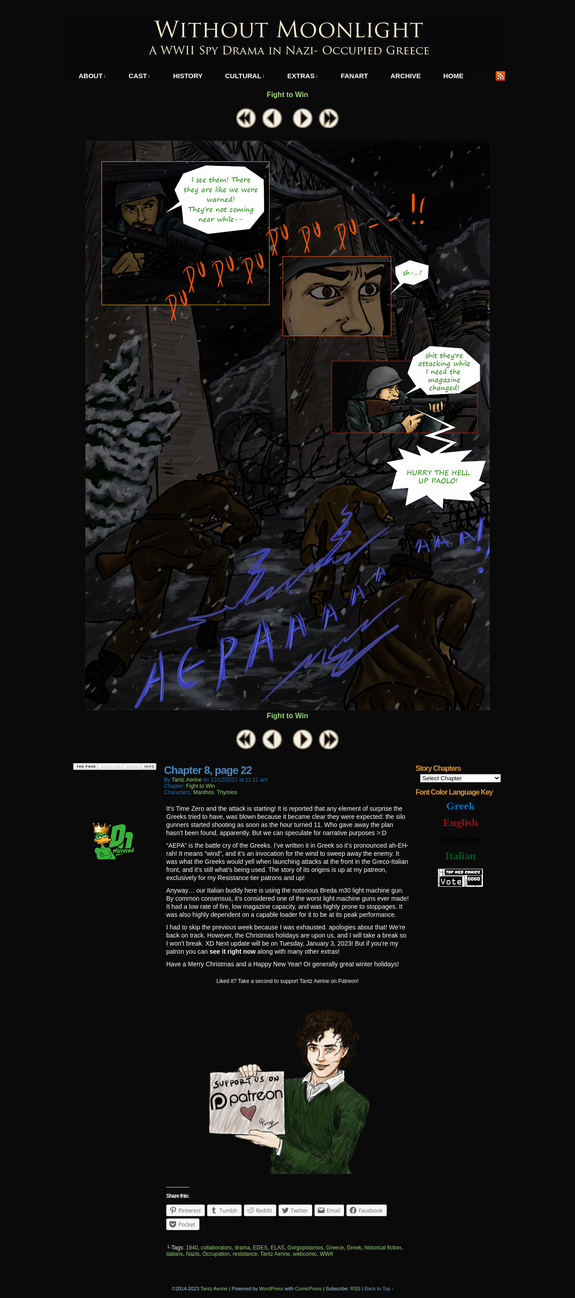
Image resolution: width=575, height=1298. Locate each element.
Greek (354, 1248)
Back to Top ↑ (379, 1288)
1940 (192, 1248)
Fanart (354, 76)
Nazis (192, 1254)
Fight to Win (287, 94)
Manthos (203, 792)
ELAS (277, 1248)
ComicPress (308, 1288)
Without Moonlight (287, 38)
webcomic (305, 1254)
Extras (303, 75)
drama (242, 1248)
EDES (260, 1248)
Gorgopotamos (305, 1248)
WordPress (271, 1288)
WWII (326, 1254)
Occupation (216, 1254)
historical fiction (382, 1248)
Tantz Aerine (275, 1254)
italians (174, 1254)
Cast (139, 75)
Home (453, 76)
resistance (245, 1254)
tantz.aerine (187, 780)
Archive (405, 76)
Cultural (245, 75)
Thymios (227, 792)
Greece (335, 1248)
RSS (500, 75)
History (188, 76)
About (92, 75)
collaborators (216, 1248)
